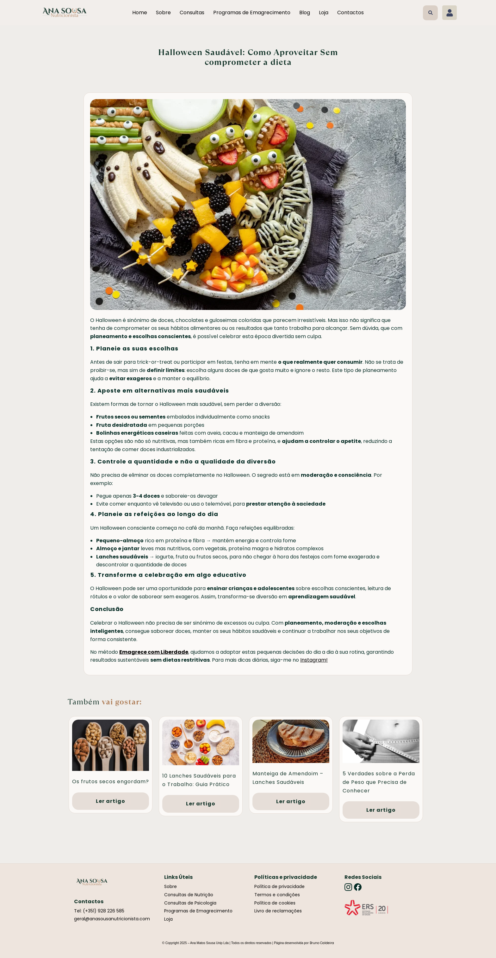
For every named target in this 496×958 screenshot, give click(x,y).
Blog (304, 12)
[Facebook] (358, 887)
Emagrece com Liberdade (153, 652)
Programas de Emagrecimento (251, 12)
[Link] (366, 908)
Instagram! (314, 660)
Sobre (163, 12)
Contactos (350, 12)
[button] (430, 12)
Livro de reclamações (278, 911)
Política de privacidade (279, 886)
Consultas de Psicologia (190, 903)
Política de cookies (274, 903)
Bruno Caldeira (322, 943)
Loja (323, 12)
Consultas (192, 12)
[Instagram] (348, 887)
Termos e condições (277, 895)
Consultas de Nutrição (188, 895)
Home (139, 12)
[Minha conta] (449, 12)
